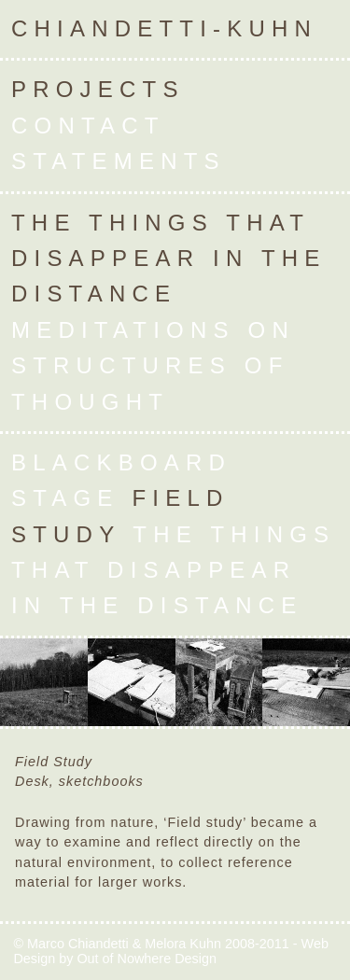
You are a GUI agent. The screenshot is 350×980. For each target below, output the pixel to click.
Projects (98, 89)
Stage (65, 498)
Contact (87, 125)
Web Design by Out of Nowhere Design (171, 951)
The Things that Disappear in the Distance (168, 258)
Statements (118, 161)
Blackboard (121, 462)
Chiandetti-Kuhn (164, 28)
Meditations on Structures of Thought (153, 365)
